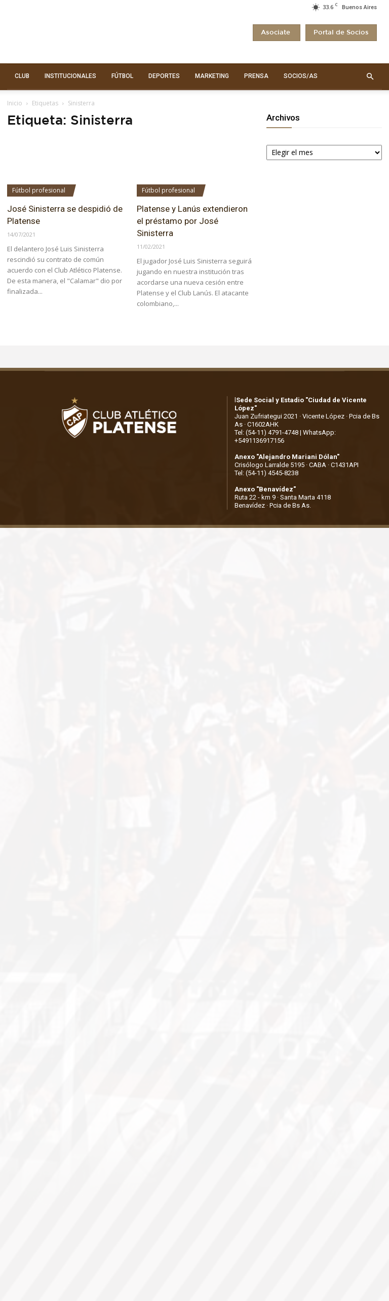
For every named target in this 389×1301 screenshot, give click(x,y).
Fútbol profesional (38, 190)
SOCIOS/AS (301, 76)
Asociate (276, 32)
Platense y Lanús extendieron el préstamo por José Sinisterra (192, 221)
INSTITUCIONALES (70, 76)
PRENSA (256, 76)
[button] (370, 76)
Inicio (14, 103)
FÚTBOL (122, 76)
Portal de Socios (341, 32)
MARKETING (212, 76)
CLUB (22, 76)
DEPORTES (164, 76)
